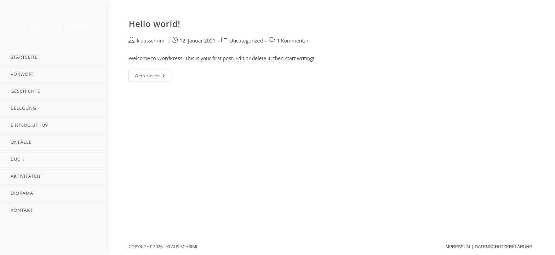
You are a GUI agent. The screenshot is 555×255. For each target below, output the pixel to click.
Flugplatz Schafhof (53, 25)
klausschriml (151, 40)
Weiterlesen (150, 75)
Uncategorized (246, 40)
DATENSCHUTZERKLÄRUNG (503, 246)
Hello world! (154, 23)
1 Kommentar (293, 40)
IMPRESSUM (457, 246)
